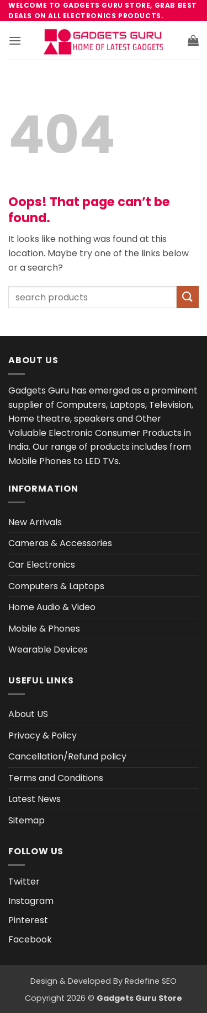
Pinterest (28, 920)
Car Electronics (41, 564)
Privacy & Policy (42, 735)
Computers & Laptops (56, 586)
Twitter (24, 881)
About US (28, 714)
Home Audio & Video (51, 607)
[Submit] (188, 297)
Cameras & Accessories (60, 543)
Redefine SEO (151, 981)
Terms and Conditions (55, 778)
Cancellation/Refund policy (67, 756)
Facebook (30, 939)
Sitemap (26, 820)
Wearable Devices (48, 649)
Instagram (31, 901)
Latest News (34, 799)
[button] (15, 40)
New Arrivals (35, 522)
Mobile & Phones (44, 628)
